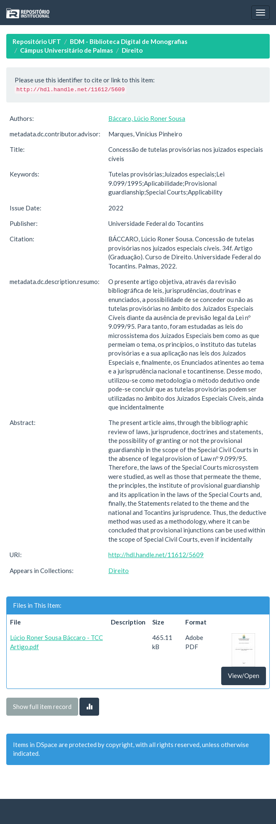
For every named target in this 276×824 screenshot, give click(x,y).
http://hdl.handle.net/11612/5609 (156, 554)
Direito (132, 50)
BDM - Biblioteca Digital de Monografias (128, 41)
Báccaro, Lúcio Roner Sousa (146, 118)
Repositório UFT (37, 41)
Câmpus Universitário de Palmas (66, 50)
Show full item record (42, 706)
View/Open (243, 675)
